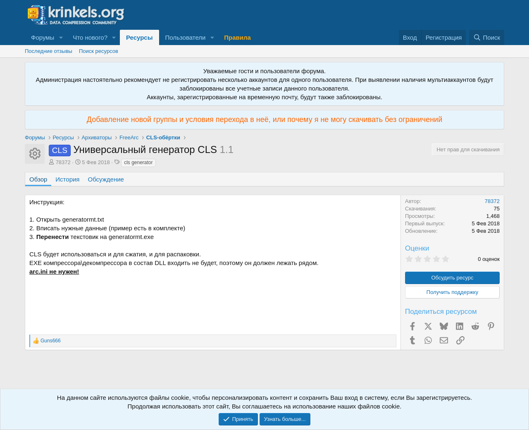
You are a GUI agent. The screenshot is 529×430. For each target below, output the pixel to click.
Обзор (38, 179)
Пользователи (185, 37)
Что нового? (90, 37)
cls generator (138, 162)
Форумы (42, 37)
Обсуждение (106, 179)
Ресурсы (139, 37)
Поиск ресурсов (98, 51)
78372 (63, 162)
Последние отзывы (48, 51)
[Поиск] (486, 37)
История (67, 179)
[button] (61, 37)
